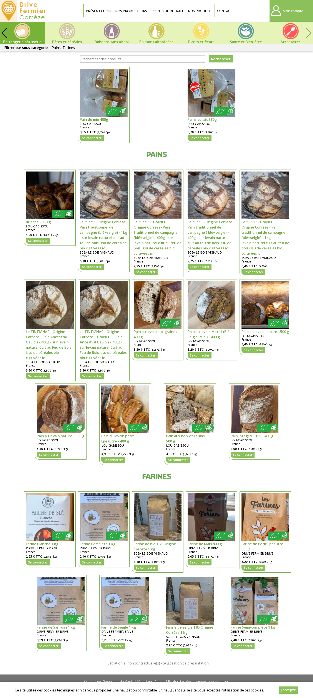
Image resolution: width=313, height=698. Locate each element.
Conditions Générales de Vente (109, 681)
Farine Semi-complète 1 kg (253, 627)
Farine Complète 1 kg (97, 544)
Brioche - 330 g (38, 222)
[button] (4, 33)
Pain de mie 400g (94, 119)
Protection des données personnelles (198, 681)
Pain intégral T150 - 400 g (252, 436)
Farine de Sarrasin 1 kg (56, 627)
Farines (69, 47)
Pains (56, 47)
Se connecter (92, 138)
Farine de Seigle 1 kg (118, 627)
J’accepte (288, 690)
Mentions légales (151, 681)
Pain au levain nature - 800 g (60, 436)
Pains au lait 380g (202, 119)
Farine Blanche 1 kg (42, 544)
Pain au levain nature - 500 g (265, 331)
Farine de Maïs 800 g (205, 544)
